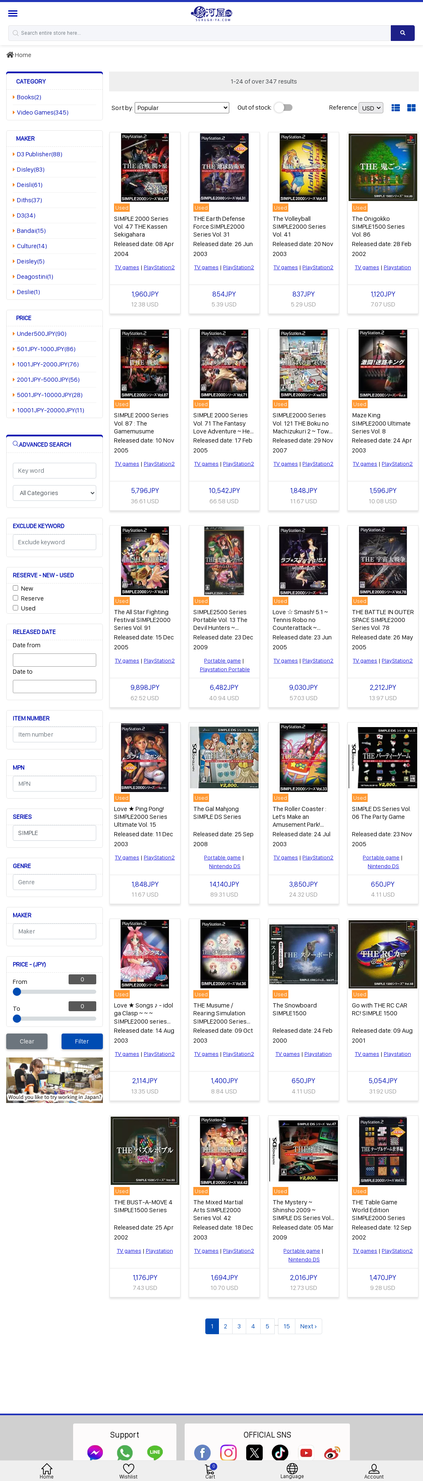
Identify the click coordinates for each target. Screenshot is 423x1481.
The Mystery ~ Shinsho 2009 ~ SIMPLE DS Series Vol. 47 (302, 1214)
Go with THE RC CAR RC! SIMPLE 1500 (379, 1009)
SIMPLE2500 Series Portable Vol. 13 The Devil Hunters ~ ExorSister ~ (220, 624)
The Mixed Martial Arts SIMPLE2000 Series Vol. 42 (218, 1210)
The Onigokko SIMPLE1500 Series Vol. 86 (378, 226)
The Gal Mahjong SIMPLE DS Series (217, 813)
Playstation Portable (225, 669)
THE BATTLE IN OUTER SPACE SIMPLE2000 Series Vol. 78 (383, 620)
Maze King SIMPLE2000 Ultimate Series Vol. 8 (381, 423)
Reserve (32, 598)
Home (18, 55)
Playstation (397, 267)
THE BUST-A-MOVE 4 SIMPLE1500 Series (143, 1206)
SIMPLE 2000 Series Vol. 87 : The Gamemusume (141, 423)
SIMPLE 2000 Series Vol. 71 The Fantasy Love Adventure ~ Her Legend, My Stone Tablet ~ (222, 431)
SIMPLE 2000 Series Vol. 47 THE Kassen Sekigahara (141, 226)
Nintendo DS (224, 866)
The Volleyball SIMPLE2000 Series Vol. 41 (299, 226)
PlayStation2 (159, 267)
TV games (127, 267)
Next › (308, 1326)
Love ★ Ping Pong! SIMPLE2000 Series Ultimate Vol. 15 (140, 816)
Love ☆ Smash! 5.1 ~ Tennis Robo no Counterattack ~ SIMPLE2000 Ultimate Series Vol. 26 (302, 628)
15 (286, 1326)
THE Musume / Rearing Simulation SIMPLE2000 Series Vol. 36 (220, 1017)
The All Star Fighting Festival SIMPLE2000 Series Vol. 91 (142, 620)
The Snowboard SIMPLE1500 (295, 1009)
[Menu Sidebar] (13, 13)
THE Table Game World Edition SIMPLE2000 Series (378, 1210)
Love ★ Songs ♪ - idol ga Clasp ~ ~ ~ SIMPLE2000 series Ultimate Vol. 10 (143, 1017)
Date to (23, 671)
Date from (26, 645)
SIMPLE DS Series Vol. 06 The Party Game (381, 813)
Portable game (222, 660)
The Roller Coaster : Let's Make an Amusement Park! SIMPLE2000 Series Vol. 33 (299, 825)
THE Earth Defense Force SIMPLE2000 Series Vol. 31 (219, 226)
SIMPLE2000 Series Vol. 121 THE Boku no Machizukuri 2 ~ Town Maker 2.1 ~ (302, 427)
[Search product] (403, 33)
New (27, 588)
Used (28, 608)
